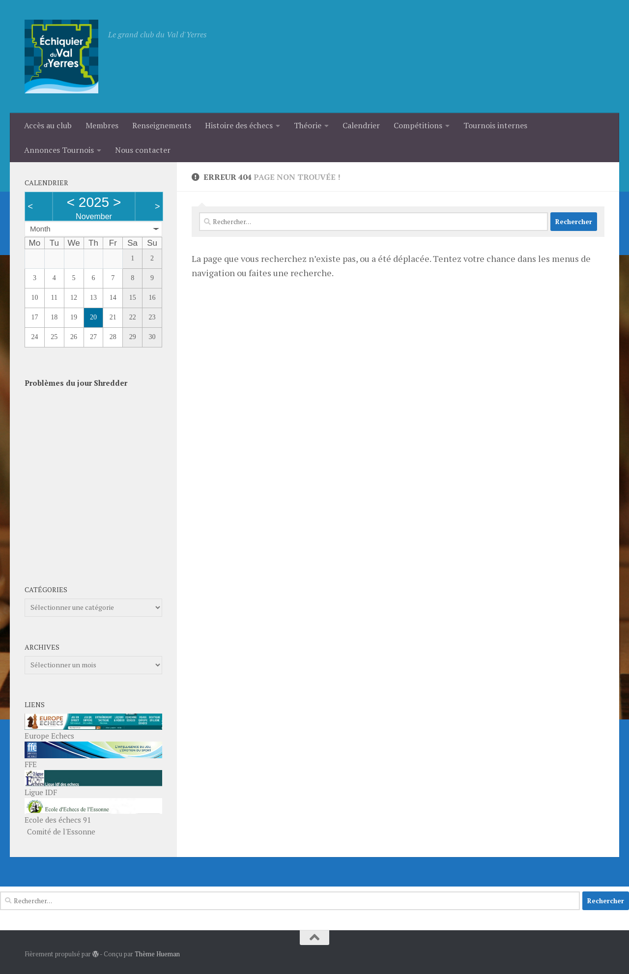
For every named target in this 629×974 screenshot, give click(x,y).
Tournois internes (495, 125)
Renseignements (161, 125)
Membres (102, 125)
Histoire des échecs (239, 125)
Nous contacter (143, 149)
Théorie (307, 125)
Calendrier (361, 125)
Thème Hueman (157, 953)
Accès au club (48, 125)
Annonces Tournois (59, 149)
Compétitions (418, 125)
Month (40, 229)
